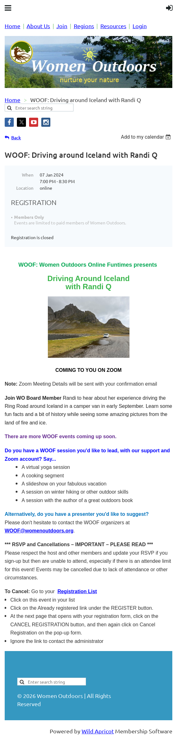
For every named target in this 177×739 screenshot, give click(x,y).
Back (16, 138)
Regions (84, 26)
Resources (113, 26)
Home (12, 26)
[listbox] (146, 137)
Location (24, 188)
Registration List (77, 591)
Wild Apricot (98, 731)
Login (140, 26)
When (27, 174)
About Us (38, 26)
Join (61, 26)
